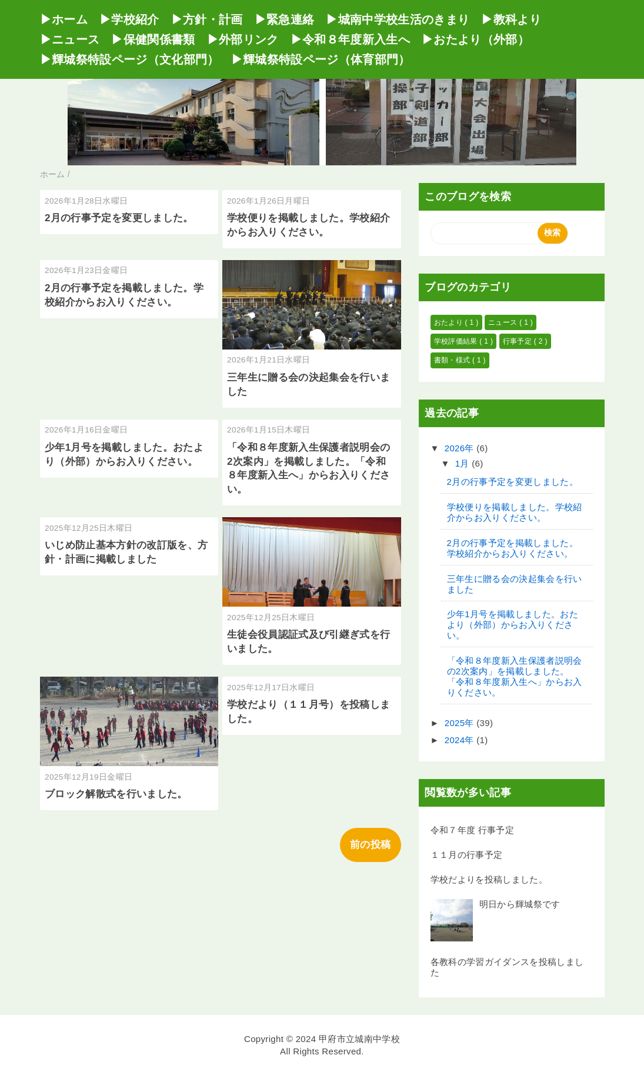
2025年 (461, 723)
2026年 (461, 448)
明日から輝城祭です (519, 904)
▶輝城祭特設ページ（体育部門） (321, 59)
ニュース (503, 322)
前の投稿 (370, 844)
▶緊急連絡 (285, 19)
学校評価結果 (457, 341)
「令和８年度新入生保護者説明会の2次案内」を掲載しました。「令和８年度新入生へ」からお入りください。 (514, 676)
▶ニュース (70, 39)
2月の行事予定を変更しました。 (119, 218)
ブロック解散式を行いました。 (116, 794)
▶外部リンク (243, 39)
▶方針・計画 (207, 19)
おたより (449, 322)
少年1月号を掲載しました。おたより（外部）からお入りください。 (512, 624)
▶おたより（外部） (475, 39)
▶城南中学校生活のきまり (397, 19)
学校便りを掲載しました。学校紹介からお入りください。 (514, 512)
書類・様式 (453, 360)
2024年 (461, 740)
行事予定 (518, 341)
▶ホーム (64, 19)
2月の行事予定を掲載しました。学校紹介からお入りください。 (512, 548)
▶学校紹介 (129, 19)
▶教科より (511, 19)
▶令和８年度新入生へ (350, 39)
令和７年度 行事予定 (473, 830)
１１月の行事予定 (467, 855)
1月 (463, 463)
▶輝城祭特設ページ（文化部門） (129, 59)
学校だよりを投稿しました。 (489, 879)
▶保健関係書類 (153, 39)
